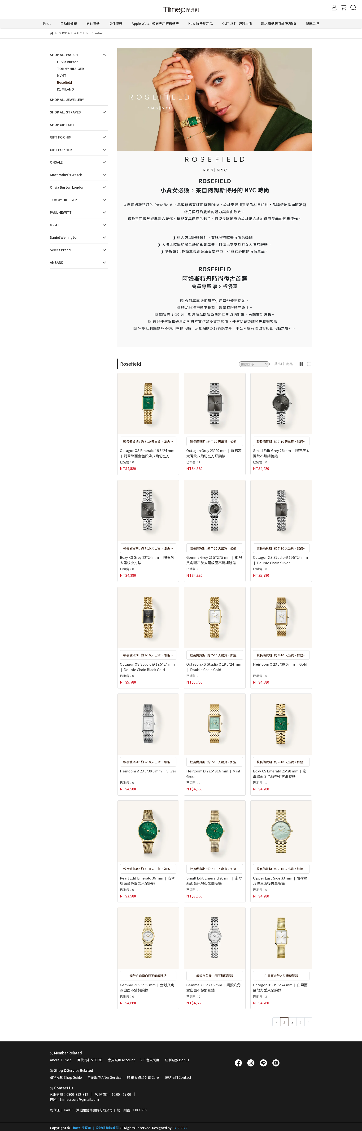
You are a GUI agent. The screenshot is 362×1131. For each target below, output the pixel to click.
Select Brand (60, 249)
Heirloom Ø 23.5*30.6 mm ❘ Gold (280, 664)
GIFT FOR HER (61, 149)
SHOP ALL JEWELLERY (67, 99)
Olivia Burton (68, 61)
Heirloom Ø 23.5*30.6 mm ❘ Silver (148, 770)
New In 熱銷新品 (200, 23)
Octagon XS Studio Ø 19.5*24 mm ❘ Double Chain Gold (213, 667)
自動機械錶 (68, 23)
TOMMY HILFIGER (70, 68)
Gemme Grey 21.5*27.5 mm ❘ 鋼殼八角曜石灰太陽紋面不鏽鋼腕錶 (214, 560)
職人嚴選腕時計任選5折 (278, 23)
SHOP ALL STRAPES (65, 112)
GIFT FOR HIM (60, 137)
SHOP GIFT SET (62, 124)
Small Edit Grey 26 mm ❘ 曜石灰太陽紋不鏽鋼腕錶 (281, 453)
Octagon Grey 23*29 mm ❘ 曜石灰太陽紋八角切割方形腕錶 (214, 453)
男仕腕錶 (93, 23)
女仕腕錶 (115, 23)
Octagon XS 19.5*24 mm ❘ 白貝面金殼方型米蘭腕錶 (280, 987)
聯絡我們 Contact (178, 1077)
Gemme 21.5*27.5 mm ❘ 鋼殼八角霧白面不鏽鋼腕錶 (213, 987)
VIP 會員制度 (149, 1059)
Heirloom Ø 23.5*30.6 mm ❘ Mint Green (213, 773)
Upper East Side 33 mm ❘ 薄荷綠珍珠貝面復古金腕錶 (280, 880)
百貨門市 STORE (89, 1059)
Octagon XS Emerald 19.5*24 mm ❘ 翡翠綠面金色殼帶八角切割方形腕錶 (147, 453)
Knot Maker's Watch (66, 174)
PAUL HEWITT (61, 212)
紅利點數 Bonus (177, 1059)
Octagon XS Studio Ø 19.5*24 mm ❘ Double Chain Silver (280, 560)
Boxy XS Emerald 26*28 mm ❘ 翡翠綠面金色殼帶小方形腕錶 (279, 773)
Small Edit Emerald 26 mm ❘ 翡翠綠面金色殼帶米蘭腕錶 (214, 880)
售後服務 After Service (104, 1077)
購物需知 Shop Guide (66, 1077)
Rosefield (64, 82)
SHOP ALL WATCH (64, 54)
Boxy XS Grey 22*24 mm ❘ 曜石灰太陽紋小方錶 (147, 560)
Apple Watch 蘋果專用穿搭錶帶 (155, 23)
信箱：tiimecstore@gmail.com (74, 1099)
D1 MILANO (65, 89)
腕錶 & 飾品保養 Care (143, 1077)
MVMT (61, 75)
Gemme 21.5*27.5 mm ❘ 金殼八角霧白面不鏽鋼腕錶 (147, 987)
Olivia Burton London (67, 187)
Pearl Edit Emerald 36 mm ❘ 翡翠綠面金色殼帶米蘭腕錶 (147, 880)
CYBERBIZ (180, 1127)
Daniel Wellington (64, 237)
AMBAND (56, 262)
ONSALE (56, 162)
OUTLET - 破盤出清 (237, 23)
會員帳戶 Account (121, 1059)
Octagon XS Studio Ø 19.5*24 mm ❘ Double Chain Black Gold (147, 667)
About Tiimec (60, 1059)
